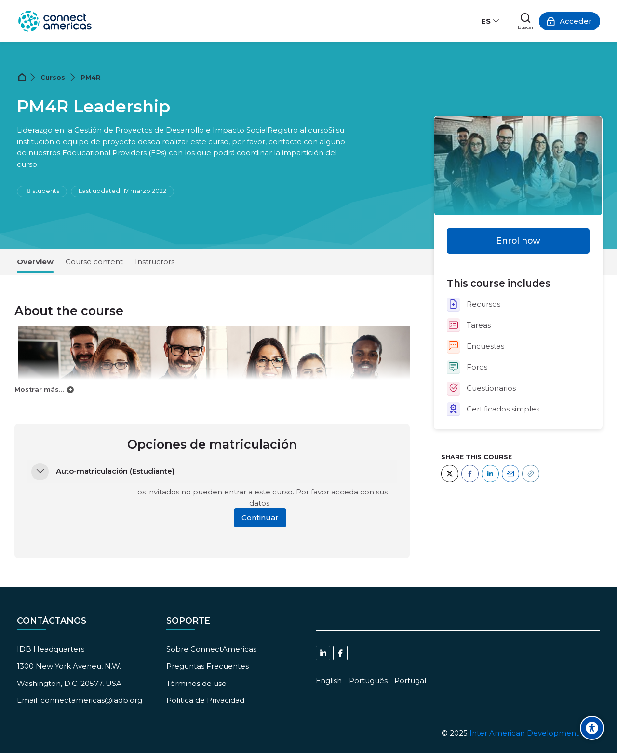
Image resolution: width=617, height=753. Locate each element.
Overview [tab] (35, 261)
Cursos (52, 77)
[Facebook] (470, 473)
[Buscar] (526, 21)
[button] (40, 471)
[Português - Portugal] (387, 680)
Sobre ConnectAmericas (211, 649)
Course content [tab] (94, 261)
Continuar (260, 517)
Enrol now (518, 240)
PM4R (90, 77)
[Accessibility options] (592, 728)
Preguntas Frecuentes (207, 666)
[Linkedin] (323, 653)
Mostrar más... (39, 389)
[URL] (530, 473)
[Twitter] (449, 473)
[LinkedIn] (490, 473)
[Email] (510, 473)
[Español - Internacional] (490, 21)
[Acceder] (569, 21)
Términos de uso (196, 683)
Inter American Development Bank (534, 733)
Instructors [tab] (154, 261)
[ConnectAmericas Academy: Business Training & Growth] (55, 21)
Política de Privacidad (205, 700)
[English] (329, 680)
